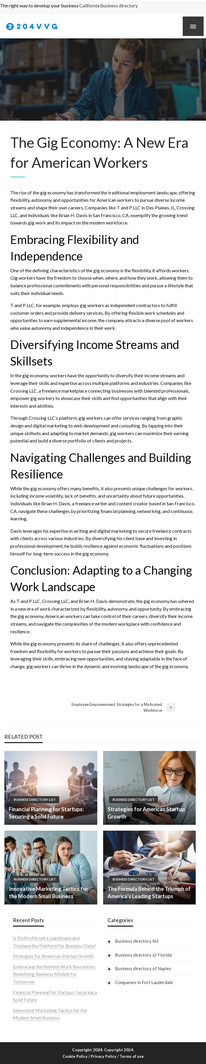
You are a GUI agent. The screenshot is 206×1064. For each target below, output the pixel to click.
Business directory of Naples (143, 968)
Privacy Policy (103, 1056)
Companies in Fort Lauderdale (144, 982)
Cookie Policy (75, 1056)
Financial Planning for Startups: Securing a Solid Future (46, 813)
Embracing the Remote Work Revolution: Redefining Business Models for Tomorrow (54, 974)
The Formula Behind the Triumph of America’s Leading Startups (149, 892)
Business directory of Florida (143, 955)
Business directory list (35, 799)
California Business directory (108, 5)
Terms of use (132, 1056)
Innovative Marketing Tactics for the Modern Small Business (48, 892)
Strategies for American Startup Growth (146, 813)
